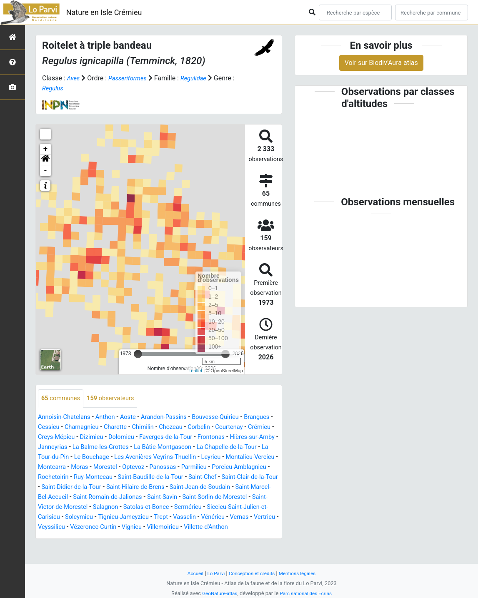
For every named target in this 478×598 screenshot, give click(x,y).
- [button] (45, 171)
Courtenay (53, 437)
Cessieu (83, 427)
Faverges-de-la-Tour (242, 437)
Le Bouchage (219, 457)
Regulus (53, 88)
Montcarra (221, 467)
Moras (251, 467)
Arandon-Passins (175, 417)
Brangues (52, 427)
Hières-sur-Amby (97, 447)
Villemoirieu (55, 547)
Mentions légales (301, 573)
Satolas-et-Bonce (204, 517)
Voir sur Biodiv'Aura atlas (381, 63)
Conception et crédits (251, 573)
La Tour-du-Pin (173, 457)
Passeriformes (131, 78)
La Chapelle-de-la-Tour (113, 457)
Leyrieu (131, 467)
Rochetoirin (248, 477)
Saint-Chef (178, 487)
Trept (238, 527)
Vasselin (264, 527)
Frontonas (53, 447)
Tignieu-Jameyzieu (198, 527)
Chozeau (215, 427)
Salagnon (160, 517)
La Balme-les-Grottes (195, 447)
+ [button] (45, 149)
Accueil (190, 573)
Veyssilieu (141, 537)
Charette (155, 427)
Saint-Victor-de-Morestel (105, 517)
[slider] (138, 354)
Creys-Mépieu (123, 437)
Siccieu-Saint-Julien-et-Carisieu (84, 527)
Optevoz (81, 477)
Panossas (113, 477)
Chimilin (185, 427)
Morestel (51, 477)
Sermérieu (249, 517)
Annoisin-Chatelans (66, 417)
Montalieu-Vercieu (174, 467)
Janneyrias (144, 447)
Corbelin (245, 427)
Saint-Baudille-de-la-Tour (122, 487)
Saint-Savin (195, 507)
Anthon (111, 417)
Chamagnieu (119, 427)
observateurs (116, 399)
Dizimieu (161, 437)
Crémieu (85, 437)
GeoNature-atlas (217, 593)
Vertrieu (110, 537)
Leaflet (195, 370)
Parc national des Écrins (307, 593)
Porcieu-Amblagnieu (196, 477)
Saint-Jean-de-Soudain (211, 497)
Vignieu (229, 537)
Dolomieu (194, 437)
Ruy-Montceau (59, 487)
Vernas (83, 537)
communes (62, 399)
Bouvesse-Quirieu (231, 417)
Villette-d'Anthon (102, 547)
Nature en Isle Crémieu (104, 12)
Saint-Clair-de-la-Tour (229, 487)
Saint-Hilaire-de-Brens (141, 497)
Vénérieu (54, 537)
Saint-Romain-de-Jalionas (136, 507)
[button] (45, 159)
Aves (74, 78)
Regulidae (199, 78)
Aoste (135, 417)
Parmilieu (147, 477)
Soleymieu (150, 527)
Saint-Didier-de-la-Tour (70, 497)
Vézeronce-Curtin (187, 537)
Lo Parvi (213, 573)
